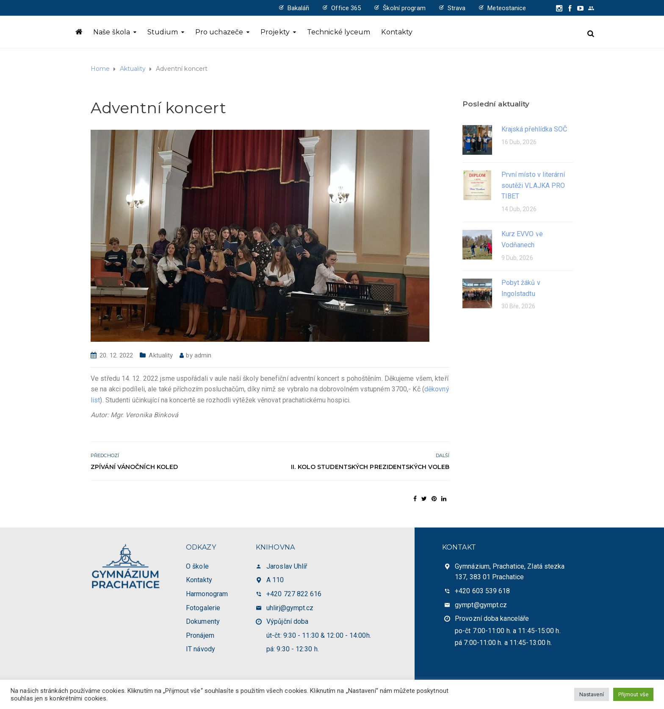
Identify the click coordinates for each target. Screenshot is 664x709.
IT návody (200, 649)
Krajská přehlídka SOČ (534, 129)
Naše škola (111, 32)
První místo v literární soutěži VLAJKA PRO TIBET (533, 185)
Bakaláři (299, 8)
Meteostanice (506, 8)
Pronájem (200, 635)
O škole (197, 566)
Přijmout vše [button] (633, 694)
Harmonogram (207, 594)
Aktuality (161, 355)
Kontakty (396, 32)
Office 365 (346, 8)
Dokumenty (203, 621)
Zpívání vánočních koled (134, 467)
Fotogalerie (203, 608)
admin (203, 355)
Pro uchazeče (219, 32)
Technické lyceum (339, 32)
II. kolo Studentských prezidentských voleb (370, 467)
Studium (162, 32)
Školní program (404, 8)
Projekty (275, 32)
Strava (457, 8)
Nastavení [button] (591, 694)
